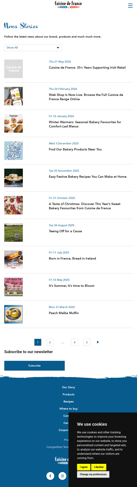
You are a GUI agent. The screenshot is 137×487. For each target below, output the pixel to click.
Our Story (68, 387)
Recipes (69, 402)
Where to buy (68, 409)
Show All (12, 48)
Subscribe (34, 365)
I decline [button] (98, 467)
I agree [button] (84, 467)
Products (68, 394)
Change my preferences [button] (93, 474)
